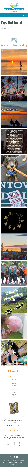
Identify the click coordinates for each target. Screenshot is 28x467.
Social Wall (14, 396)
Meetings (14, 382)
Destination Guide (14, 380)
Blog (14, 398)
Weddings (14, 385)
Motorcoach (14, 383)
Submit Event (14, 392)
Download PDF (10, 426)
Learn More (18, 426)
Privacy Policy (14, 464)
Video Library (14, 394)
